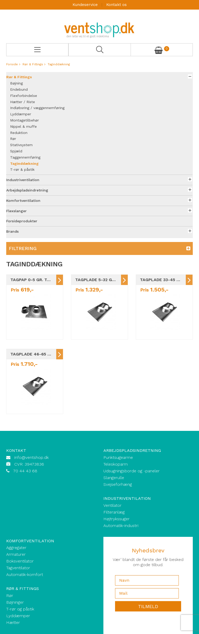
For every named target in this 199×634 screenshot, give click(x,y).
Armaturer (16, 554)
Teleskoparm (115, 464)
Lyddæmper (18, 615)
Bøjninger (15, 602)
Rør (9, 595)
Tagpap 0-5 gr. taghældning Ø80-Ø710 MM (33, 279)
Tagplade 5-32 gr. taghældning (98, 279)
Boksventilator (20, 561)
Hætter (13, 622)
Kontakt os (116, 4)
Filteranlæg (114, 512)
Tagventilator (18, 567)
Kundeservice (85, 4)
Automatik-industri (120, 525)
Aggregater (16, 547)
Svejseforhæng (117, 484)
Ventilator (112, 505)
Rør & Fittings (33, 64)
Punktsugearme (118, 457)
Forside (12, 64)
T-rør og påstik (20, 609)
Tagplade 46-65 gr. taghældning (33, 354)
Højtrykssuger (116, 518)
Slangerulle (113, 477)
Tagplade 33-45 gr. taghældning (163, 279)
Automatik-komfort (24, 574)
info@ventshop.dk (31, 457)
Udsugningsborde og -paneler (131, 470)
